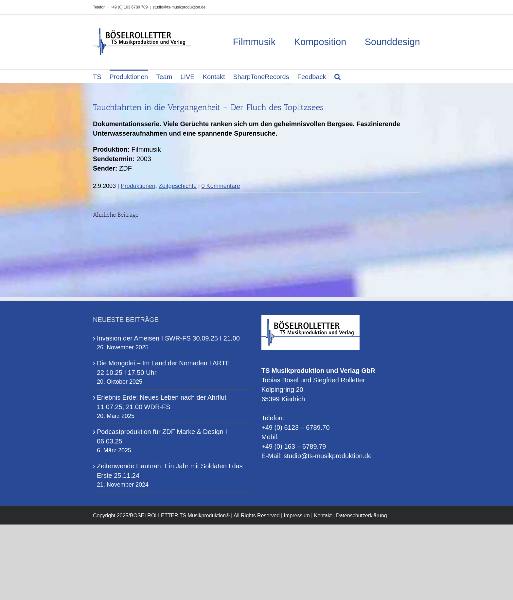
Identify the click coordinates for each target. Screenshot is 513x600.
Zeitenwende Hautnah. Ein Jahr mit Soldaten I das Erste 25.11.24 (170, 470)
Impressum (297, 515)
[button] (337, 76)
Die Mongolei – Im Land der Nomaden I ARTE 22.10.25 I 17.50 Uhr (163, 367)
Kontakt (323, 515)
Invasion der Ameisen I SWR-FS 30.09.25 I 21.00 (168, 338)
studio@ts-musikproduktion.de (179, 7)
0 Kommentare (221, 186)
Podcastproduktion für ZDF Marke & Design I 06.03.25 (162, 436)
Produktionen (138, 186)
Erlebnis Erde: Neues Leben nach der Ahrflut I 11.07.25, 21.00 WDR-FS (163, 402)
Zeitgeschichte (178, 186)
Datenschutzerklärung (361, 515)
